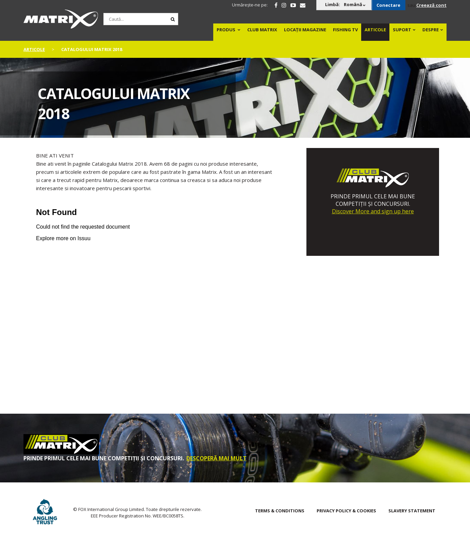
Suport (402, 30)
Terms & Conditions (279, 511)
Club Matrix (262, 30)
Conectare (388, 5)
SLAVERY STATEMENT (411, 511)
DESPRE (430, 30)
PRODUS (226, 30)
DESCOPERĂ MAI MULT (216, 458)
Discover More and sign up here (373, 211)
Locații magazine (305, 30)
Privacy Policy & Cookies (346, 511)
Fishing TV (345, 30)
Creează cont (431, 5)
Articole (375, 30)
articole (34, 49)
